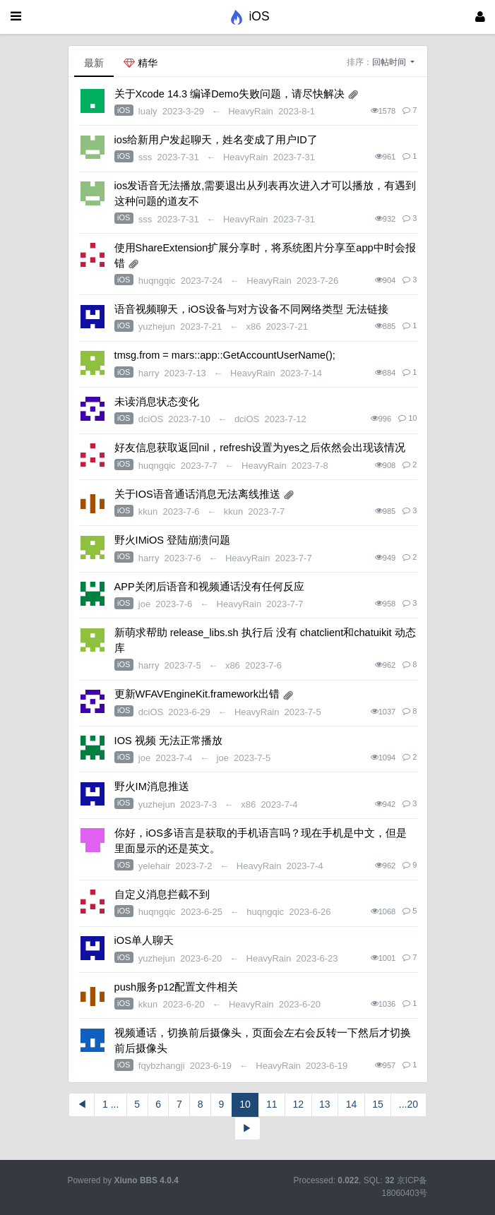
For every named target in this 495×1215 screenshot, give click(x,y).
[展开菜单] (16, 17)
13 (324, 1104)
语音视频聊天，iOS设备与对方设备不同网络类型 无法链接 (251, 309)
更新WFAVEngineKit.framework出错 (197, 694)
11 (272, 1104)
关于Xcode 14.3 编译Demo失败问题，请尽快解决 (229, 94)
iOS (123, 110)
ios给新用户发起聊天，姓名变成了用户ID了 (216, 139)
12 (298, 1104)
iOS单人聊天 (144, 940)
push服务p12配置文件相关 (176, 987)
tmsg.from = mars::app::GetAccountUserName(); (224, 355)
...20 (408, 1104)
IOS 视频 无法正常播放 (168, 740)
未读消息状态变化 (156, 401)
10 (245, 1104)
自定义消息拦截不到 (162, 894)
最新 (94, 62)
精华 (140, 62)
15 (377, 1104)
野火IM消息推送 (151, 786)
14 (351, 1104)
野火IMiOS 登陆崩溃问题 (172, 540)
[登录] (480, 17)
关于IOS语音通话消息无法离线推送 (197, 494)
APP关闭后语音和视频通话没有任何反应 (209, 586)
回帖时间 (390, 62)
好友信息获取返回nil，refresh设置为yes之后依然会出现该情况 (259, 447)
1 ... (110, 1104)
